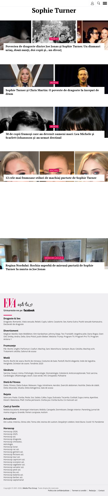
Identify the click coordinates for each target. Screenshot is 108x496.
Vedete (54, 39)
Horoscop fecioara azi (13, 454)
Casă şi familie (12, 406)
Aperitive (94, 397)
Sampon (65, 348)
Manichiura (56, 348)
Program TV (69, 336)
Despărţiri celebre (66, 422)
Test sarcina (91, 373)
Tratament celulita (12, 351)
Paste (14, 397)
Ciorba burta (57, 400)
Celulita (79, 348)
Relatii (38, 321)
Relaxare (33, 385)
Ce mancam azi (70, 400)
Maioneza (14, 400)
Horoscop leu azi (11, 472)
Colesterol (63, 373)
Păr (5, 348)
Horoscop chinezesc (13, 441)
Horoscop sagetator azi (14, 464)
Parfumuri (25, 348)
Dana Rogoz (92, 333)
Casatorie (58, 321)
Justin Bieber (42, 336)
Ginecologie (39, 373)
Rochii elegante (72, 361)
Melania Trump (56, 336)
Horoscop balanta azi (13, 474)
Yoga (39, 385)
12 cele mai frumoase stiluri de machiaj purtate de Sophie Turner (51, 178)
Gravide (21, 412)
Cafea (43, 397)
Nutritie (81, 385)
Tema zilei (35, 422)
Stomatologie (52, 373)
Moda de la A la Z (54, 258)
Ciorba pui (45, 400)
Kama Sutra (72, 321)
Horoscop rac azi (11, 449)
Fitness (12, 385)
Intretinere (47, 385)
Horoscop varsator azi (13, 467)
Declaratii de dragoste (14, 324)
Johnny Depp (54, 333)
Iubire (50, 321)
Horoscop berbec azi (13, 477)
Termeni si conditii (79, 490)
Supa (49, 397)
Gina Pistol (31, 336)
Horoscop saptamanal (14, 479)
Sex (64, 321)
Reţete (7, 394)
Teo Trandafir (67, 333)
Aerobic (56, 385)
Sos (32, 397)
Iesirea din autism (49, 422)
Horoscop (9, 428)
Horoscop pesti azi (12, 469)
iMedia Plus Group (29, 488)
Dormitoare (61, 409)
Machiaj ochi (88, 348)
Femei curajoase (32, 412)
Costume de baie (49, 361)
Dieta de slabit (92, 385)
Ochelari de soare (21, 363)
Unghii (17, 348)
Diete (6, 385)
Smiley (11, 336)
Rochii (10, 348)
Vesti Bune (80, 422)
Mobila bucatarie (11, 409)
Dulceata (57, 397)
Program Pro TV (82, 336)
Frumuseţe (10, 345)
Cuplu (44, 321)
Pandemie (99, 422)
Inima (20, 373)
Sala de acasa (47, 387)
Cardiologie (9, 375)
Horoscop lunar (11, 446)
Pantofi (61, 361)
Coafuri (34, 348)
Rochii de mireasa (33, 361)
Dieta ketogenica (32, 387)
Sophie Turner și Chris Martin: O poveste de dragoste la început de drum (52, 92)
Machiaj (54, 170)
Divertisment (11, 330)
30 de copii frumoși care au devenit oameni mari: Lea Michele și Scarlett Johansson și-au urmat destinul (50, 136)
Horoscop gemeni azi (13, 451)
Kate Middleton (26, 333)
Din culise (8, 422)
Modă (7, 357)
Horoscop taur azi (12, 457)
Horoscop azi (9, 436)
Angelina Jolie (80, 333)
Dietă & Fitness (12, 382)
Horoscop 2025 (10, 434)
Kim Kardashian (40, 333)
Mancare (8, 397)
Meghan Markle (11, 333)
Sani (48, 348)
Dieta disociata (10, 387)
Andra (17, 336)
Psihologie (29, 373)
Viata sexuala (28, 321)
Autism (44, 412)
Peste (27, 397)
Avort (29, 375)
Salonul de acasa (28, 351)
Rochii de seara (17, 361)
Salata (37, 397)
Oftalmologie (21, 375)
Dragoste (8, 321)
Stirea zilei (25, 422)
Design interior (74, 409)
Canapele (50, 409)
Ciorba (21, 397)
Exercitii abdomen (69, 385)
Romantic (17, 321)
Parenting (86, 409)
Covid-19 (90, 422)
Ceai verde (38, 375)
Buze (72, 348)
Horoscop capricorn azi (14, 459)
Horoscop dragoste (12, 439)
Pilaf (22, 400)
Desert (7, 400)
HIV (45, 375)
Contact (101, 490)
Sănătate (9, 369)
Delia (23, 336)
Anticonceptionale (77, 373)
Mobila (42, 409)
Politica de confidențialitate (58, 490)
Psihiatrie (62, 375)
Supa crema (83, 397)
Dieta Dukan (22, 385)
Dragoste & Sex (12, 318)
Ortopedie (52, 375)
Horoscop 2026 (10, 431)
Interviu (16, 422)
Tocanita (65, 397)
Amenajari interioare (29, 409)
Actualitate (10, 418)
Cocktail (73, 397)
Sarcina (7, 373)
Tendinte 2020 (36, 363)
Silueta (21, 387)
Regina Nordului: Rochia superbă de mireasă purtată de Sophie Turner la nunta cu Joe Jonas (49, 267)
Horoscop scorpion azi (14, 462)
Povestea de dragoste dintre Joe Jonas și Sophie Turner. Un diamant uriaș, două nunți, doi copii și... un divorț (53, 48)
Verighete (8, 363)
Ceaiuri (14, 373)
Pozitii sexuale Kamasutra (90, 321)
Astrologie (8, 444)
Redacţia (92, 490)
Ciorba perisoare (32, 400)
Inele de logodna (87, 361)
